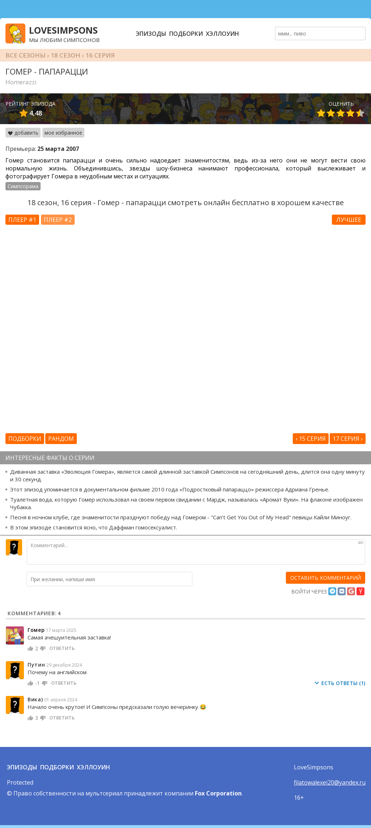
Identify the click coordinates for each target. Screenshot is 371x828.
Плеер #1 (22, 220)
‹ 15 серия (311, 439)
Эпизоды (151, 34)
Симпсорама (23, 186)
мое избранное (63, 132)
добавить (23, 132)
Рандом (61, 439)
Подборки (186, 34)
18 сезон (65, 55)
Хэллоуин (222, 34)
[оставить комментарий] (325, 578)
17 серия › (348, 439)
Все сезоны (25, 55)
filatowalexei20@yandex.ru (330, 782)
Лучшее (348, 220)
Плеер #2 (58, 220)
